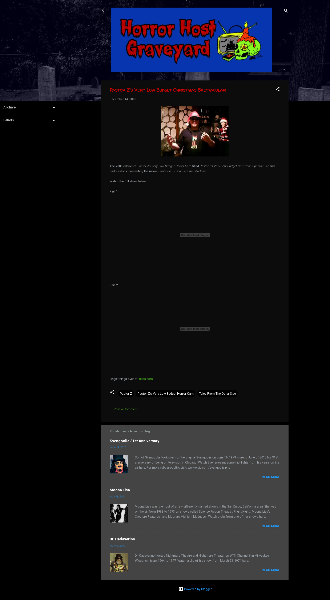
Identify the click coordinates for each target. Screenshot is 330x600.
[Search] (286, 11)
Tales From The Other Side (217, 394)
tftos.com (146, 379)
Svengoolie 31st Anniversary (134, 441)
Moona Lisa (120, 490)
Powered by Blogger (195, 589)
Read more (271, 477)
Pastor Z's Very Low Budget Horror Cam (166, 394)
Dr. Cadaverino (122, 539)
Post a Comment (126, 409)
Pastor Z (126, 394)
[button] (277, 90)
